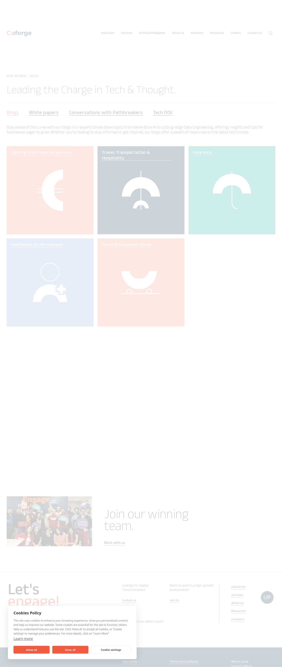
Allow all (31, 650)
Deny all (70, 650)
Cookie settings (111, 650)
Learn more (24, 638)
